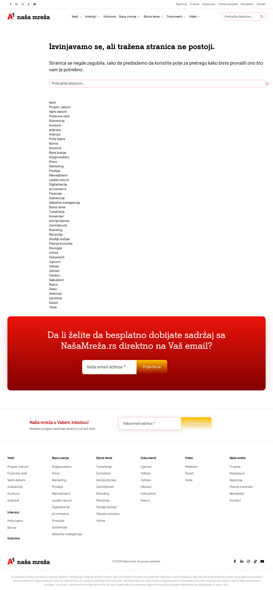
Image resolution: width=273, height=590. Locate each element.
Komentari (56, 216)
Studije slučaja (59, 239)
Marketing (56, 166)
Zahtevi (54, 271)
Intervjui (90, 16)
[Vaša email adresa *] (109, 367)
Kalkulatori (56, 280)
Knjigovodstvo (59, 157)
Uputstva (55, 298)
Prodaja (54, 171)
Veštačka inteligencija (64, 203)
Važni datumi (58, 112)
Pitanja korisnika (228, 4)
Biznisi (53, 143)
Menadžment (58, 175)
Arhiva (53, 253)
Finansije (55, 193)
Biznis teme (151, 16)
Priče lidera (57, 139)
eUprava (55, 130)
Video (193, 16)
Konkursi (55, 125)
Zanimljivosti (58, 225)
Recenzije (56, 234)
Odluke (54, 266)
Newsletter (247, 4)
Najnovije (181, 4)
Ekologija (55, 248)
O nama (194, 4)
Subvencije (57, 121)
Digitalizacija (58, 184)
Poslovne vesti (59, 116)
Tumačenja (56, 212)
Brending (55, 230)
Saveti (53, 303)
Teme (53, 307)
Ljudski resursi (59, 180)
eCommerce (57, 189)
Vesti (75, 16)
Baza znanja (127, 16)
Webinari (55, 293)
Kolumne (110, 16)
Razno (53, 284)
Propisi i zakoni (59, 107)
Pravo (53, 162)
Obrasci (54, 275)
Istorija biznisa (59, 221)
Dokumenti (174, 16)
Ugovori (54, 262)
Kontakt (261, 4)
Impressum (209, 4)
